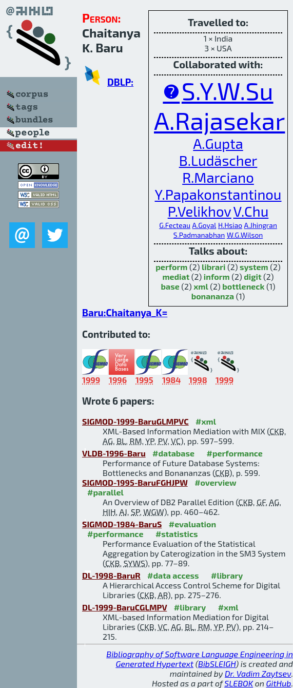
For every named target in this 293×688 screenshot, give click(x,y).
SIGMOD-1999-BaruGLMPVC (135, 421)
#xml (206, 421)
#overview (215, 482)
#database (173, 453)
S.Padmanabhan (199, 235)
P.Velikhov (199, 211)
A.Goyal (204, 225)
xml (200, 286)
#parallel (105, 492)
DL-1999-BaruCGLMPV (124, 607)
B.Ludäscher (218, 160)
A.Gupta (218, 143)
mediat (175, 276)
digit (252, 276)
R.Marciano (218, 177)
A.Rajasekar (219, 120)
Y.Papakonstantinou (217, 194)
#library (227, 575)
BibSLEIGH (217, 663)
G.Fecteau (174, 225)
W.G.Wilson (245, 235)
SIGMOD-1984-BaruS (122, 524)
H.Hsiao (230, 225)
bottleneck (243, 286)
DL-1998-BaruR (111, 575)
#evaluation (192, 524)
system (254, 267)
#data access (173, 575)
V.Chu (250, 211)
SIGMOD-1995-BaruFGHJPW (135, 482)
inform (217, 276)
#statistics (176, 534)
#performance (234, 453)
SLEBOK (238, 683)
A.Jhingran (260, 225)
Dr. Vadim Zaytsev (258, 673)
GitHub (278, 683)
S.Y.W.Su (228, 90)
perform (171, 267)
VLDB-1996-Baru (114, 453)
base (170, 286)
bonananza (213, 296)
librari (213, 267)
